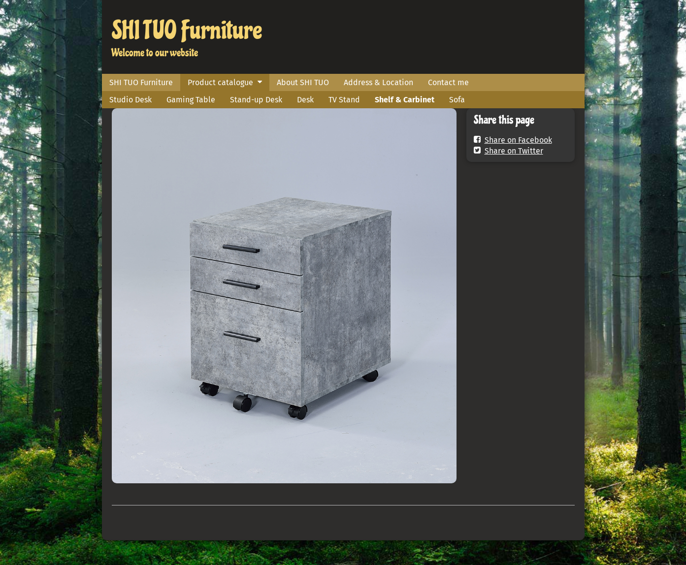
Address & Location (378, 82)
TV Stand (344, 99)
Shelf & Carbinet (404, 99)
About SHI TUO (303, 82)
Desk (305, 99)
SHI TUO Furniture (187, 30)
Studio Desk (130, 99)
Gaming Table (190, 99)
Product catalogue (220, 82)
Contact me (448, 82)
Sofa (457, 99)
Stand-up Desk (256, 99)
